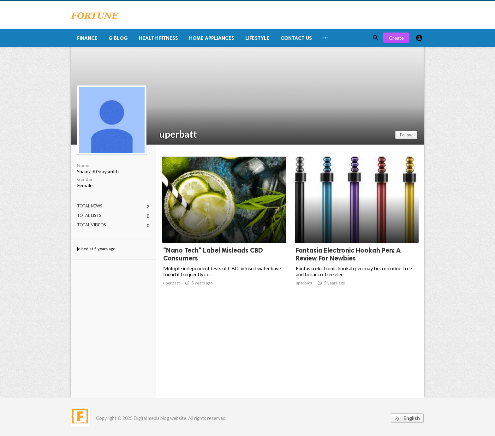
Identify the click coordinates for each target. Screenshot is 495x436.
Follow (406, 134)
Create (396, 38)
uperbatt (178, 134)
